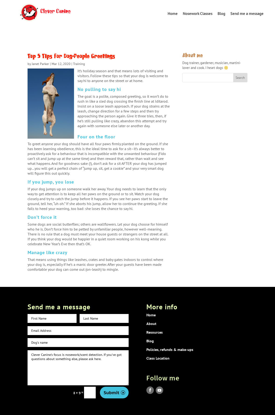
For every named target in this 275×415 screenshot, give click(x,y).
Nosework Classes (197, 13)
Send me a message (247, 13)
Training (79, 64)
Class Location (157, 358)
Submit (111, 392)
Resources (154, 332)
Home (173, 13)
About (151, 323)
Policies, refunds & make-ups (169, 349)
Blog (221, 13)
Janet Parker (40, 64)
